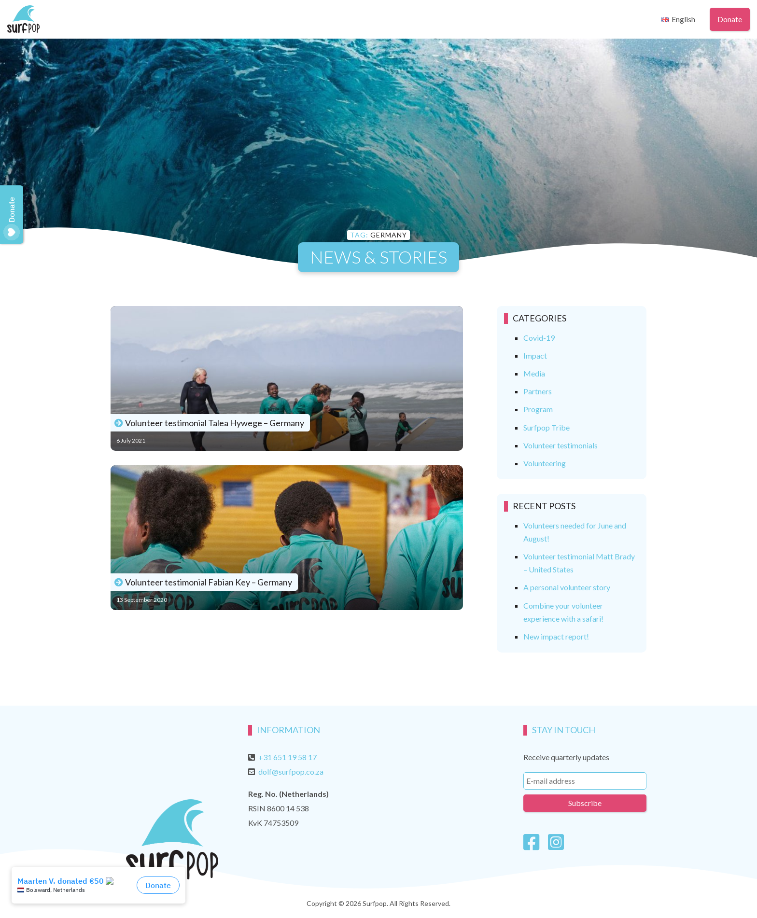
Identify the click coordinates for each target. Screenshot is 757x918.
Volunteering (544, 463)
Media (534, 373)
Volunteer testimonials (560, 445)
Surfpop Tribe (546, 427)
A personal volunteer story (566, 587)
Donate (729, 19)
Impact (535, 355)
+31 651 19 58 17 (287, 757)
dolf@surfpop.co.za (290, 771)
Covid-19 (539, 337)
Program (538, 409)
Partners (537, 391)
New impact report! (556, 636)
